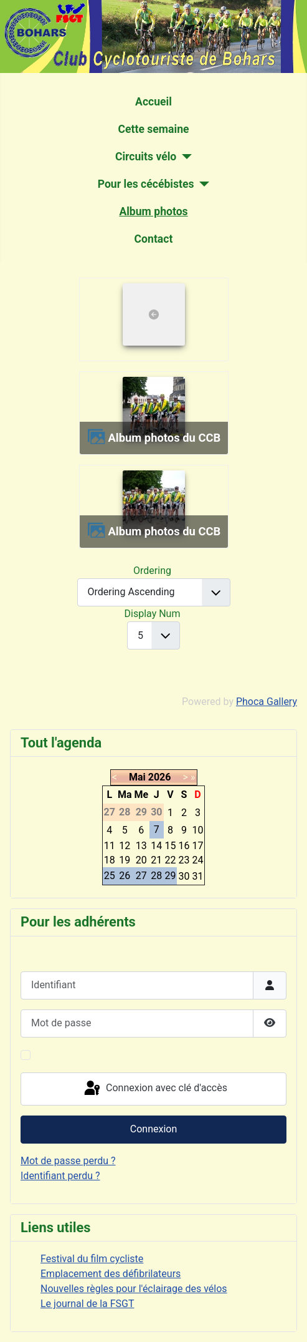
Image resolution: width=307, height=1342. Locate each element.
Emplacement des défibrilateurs (110, 1274)
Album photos (153, 211)
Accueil (153, 101)
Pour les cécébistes (146, 184)
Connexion (153, 1129)
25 (109, 876)
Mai (137, 777)
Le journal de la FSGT (87, 1304)
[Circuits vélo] (184, 156)
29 (170, 876)
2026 (159, 777)
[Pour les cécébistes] (202, 184)
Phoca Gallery (266, 701)
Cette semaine (153, 129)
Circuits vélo (145, 156)
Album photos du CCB (164, 437)
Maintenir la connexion (85, 1055)
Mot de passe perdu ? (68, 1161)
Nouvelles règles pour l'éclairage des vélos (133, 1289)
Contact (154, 239)
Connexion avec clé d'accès (154, 1088)
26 (124, 876)
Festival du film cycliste (91, 1259)
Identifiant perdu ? (60, 1176)
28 (156, 876)
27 (141, 876)
